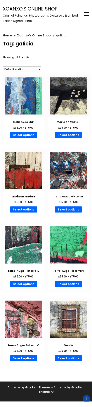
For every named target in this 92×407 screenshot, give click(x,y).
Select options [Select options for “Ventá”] (68, 358)
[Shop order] (22, 69)
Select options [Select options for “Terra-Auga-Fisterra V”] (68, 284)
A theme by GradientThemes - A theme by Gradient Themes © (46, 389)
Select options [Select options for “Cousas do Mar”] (23, 135)
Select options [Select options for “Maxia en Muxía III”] (23, 209)
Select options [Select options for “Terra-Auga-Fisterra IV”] (23, 284)
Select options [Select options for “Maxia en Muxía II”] (68, 135)
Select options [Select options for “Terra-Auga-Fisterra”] (68, 209)
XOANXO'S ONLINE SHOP (30, 9)
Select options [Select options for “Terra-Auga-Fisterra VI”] (23, 358)
